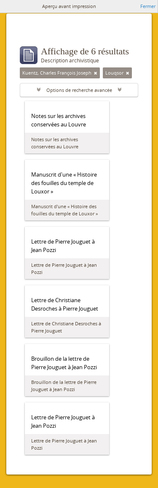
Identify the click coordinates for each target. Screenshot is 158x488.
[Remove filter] (95, 73)
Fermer (147, 6)
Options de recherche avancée (79, 90)
